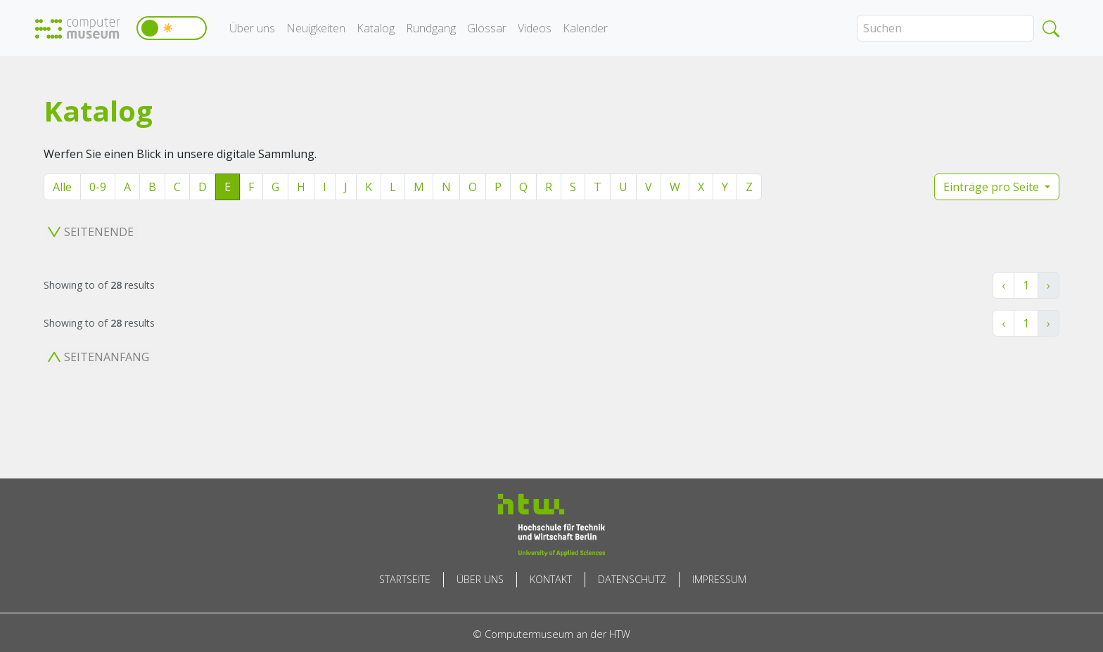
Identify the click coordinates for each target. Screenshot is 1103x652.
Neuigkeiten (315, 28)
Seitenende (91, 232)
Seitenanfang (98, 357)
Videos (535, 28)
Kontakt (551, 579)
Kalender (585, 28)
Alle (62, 187)
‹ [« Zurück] (1003, 285)
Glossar (486, 28)
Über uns (252, 28)
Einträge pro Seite (992, 187)
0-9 (97, 187)
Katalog (376, 28)
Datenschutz (632, 579)
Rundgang (431, 28)
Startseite (405, 579)
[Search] (945, 28)
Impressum (719, 579)
